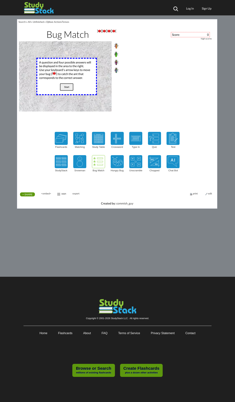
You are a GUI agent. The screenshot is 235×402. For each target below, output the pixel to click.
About (87, 333)
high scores (206, 39)
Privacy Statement (163, 333)
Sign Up (207, 8)
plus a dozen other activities (141, 370)
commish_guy (124, 203)
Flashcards (65, 333)
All (29, 21)
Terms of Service (129, 333)
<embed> (46, 193)
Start (66, 87)
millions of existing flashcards (93, 370)
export (76, 193)
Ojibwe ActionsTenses (57, 21)
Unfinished (38, 21)
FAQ (104, 333)
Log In (190, 8)
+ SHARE (27, 194)
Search (22, 21)
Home (43, 333)
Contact (190, 333)
